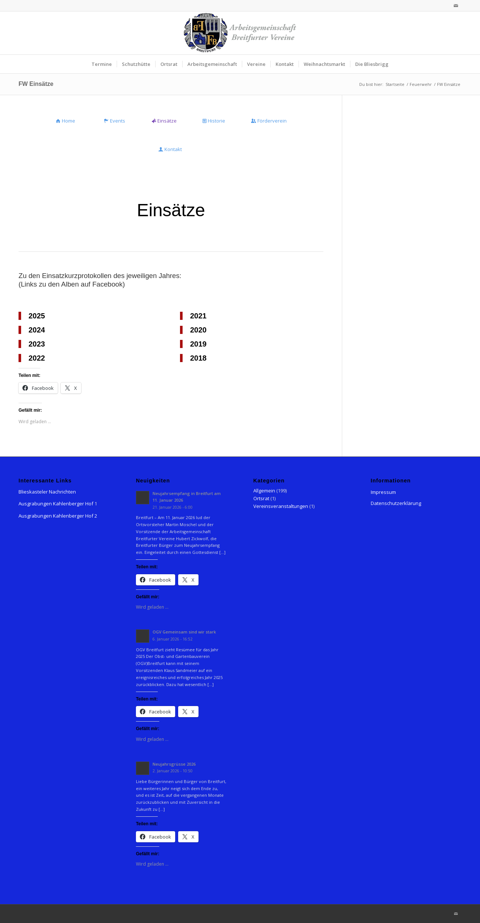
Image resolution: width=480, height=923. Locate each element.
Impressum (383, 492)
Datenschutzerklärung (396, 503)
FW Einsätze (36, 84)
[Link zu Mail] (455, 5)
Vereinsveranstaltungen (280, 506)
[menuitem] (102, 64)
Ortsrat (261, 498)
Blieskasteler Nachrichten (47, 491)
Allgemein (264, 490)
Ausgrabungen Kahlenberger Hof (56, 503)
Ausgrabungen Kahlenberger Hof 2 (58, 515)
